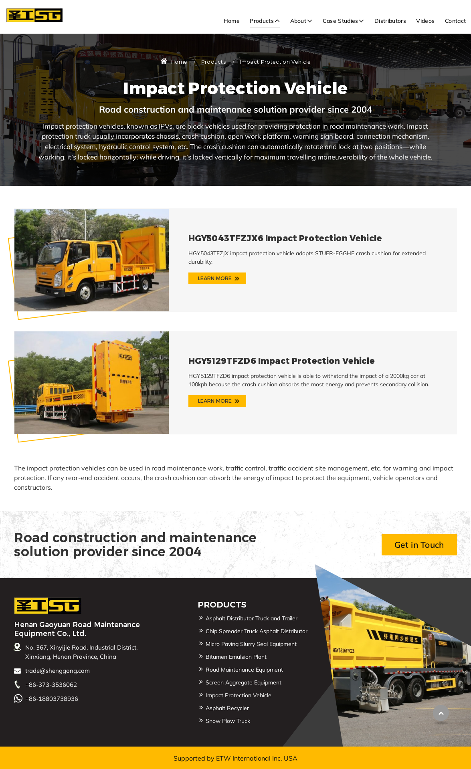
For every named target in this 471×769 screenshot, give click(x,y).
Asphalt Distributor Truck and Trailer (251, 618)
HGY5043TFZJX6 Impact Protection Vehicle (285, 238)
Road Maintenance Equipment (244, 669)
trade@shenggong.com (57, 670)
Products (213, 62)
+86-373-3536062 (51, 684)
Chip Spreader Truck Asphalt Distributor (256, 631)
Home (232, 20)
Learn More (215, 278)
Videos (425, 20)
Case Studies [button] (340, 20)
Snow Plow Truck (228, 721)
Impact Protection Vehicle (238, 695)
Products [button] (262, 20)
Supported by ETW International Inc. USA (235, 758)
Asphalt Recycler (227, 708)
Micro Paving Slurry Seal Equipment (251, 644)
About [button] (298, 20)
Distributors (390, 20)
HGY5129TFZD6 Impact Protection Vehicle (281, 361)
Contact (455, 20)
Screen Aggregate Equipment (243, 682)
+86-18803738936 (51, 698)
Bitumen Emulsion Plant (236, 656)
